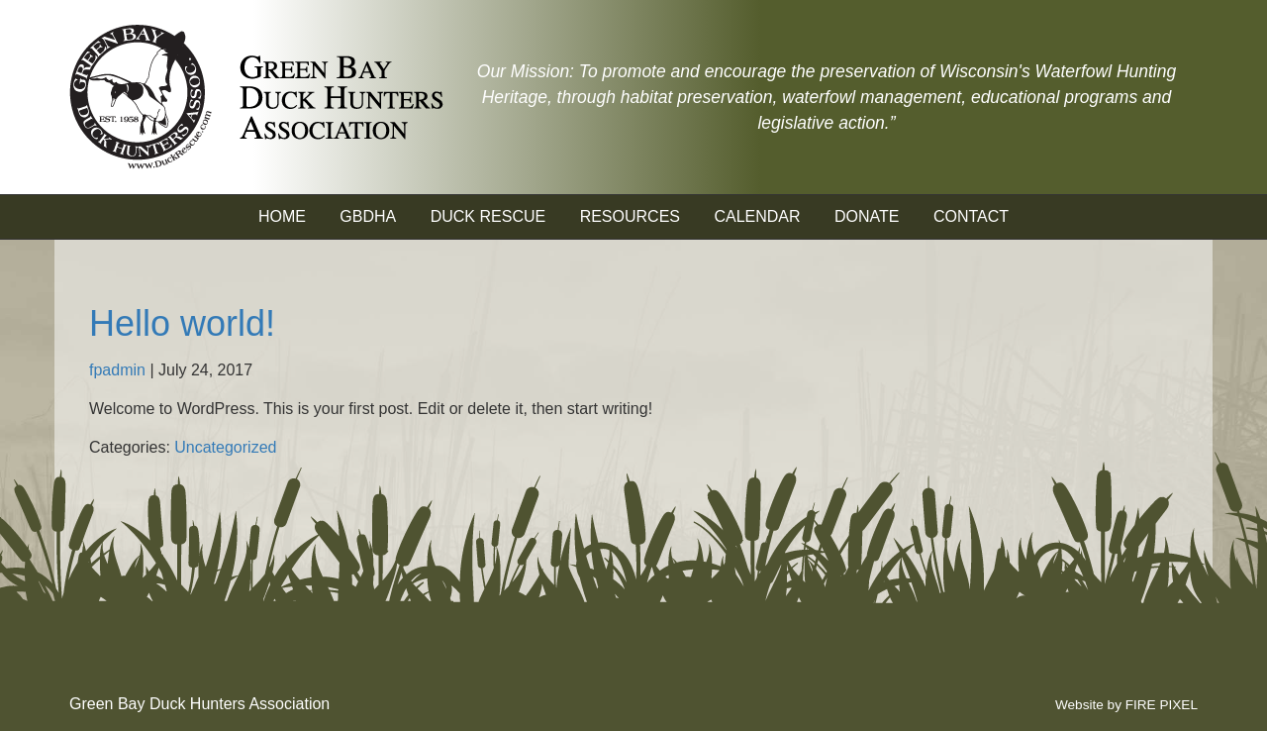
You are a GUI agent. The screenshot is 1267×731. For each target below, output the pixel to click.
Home (282, 216)
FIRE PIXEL (1161, 704)
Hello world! (182, 323)
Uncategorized (225, 447)
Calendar (757, 216)
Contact (971, 216)
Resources (630, 216)
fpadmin (117, 370)
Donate (866, 216)
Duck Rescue (488, 216)
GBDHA (368, 216)
